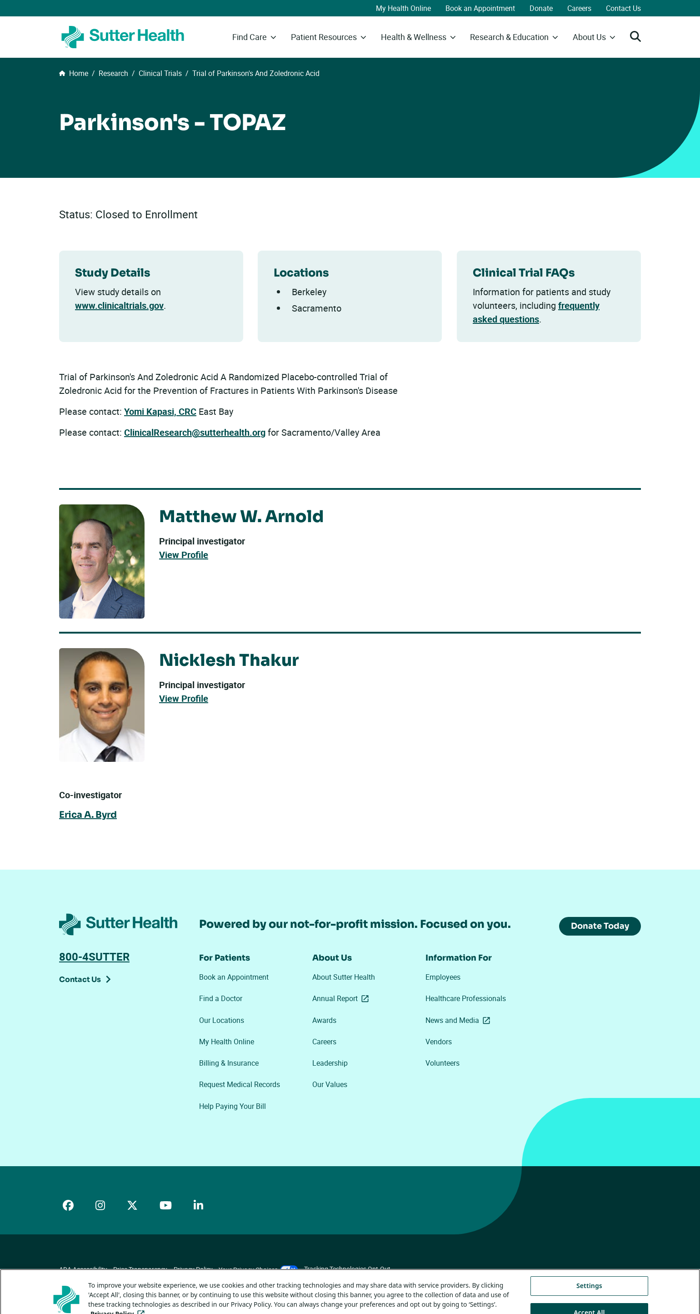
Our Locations (221, 1020)
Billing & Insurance (229, 1063)
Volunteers (442, 1063)
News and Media (459, 1020)
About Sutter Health (343, 977)
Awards (324, 1020)
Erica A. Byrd (88, 815)
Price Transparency (140, 1269)
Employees (442, 977)
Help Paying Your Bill (232, 1106)
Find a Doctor (220, 998)
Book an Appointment (480, 8)
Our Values (329, 1084)
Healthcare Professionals (465, 998)
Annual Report (342, 998)
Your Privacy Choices (258, 1269)
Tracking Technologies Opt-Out (347, 1268)
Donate (541, 8)
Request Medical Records (239, 1084)
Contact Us (623, 8)
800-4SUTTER (94, 956)
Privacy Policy (193, 1269)
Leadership (330, 1063)
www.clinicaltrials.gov (119, 305)
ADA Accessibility (83, 1269)
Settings (589, 1298)
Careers (579, 8)
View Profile (183, 555)
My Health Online (403, 8)
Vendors (438, 1042)
